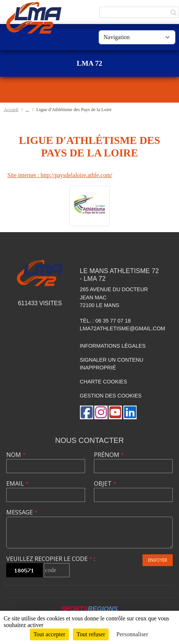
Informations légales (113, 346)
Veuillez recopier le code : (50, 559)
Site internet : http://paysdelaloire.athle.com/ (59, 175)
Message (22, 512)
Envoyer (157, 560)
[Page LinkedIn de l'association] (130, 412)
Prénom (109, 455)
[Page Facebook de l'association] (86, 412)
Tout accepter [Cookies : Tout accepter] (49, 634)
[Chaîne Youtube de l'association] (115, 412)
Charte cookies (103, 382)
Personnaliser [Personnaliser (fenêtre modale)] (132, 634)
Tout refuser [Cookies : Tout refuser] (91, 634)
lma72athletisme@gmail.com (122, 328)
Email (17, 483)
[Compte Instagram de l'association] (101, 412)
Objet (105, 483)
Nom (16, 455)
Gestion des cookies (111, 396)
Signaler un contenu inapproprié (112, 364)
